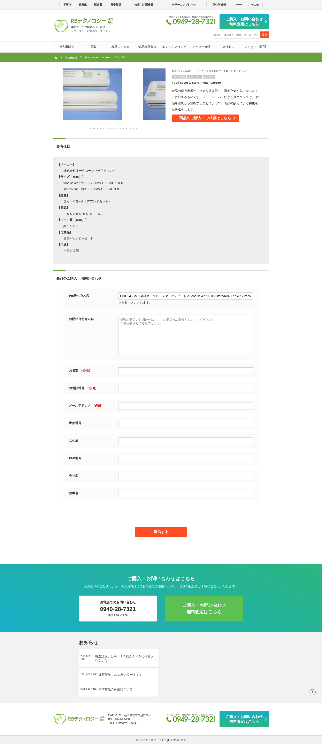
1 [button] (91, 128)
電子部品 (115, 4)
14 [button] (134, 128)
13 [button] (130, 128)
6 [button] (107, 128)
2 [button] (94, 128)
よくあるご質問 (255, 46)
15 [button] (137, 128)
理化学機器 (219, 4)
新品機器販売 (147, 46)
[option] (114, 93)
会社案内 (228, 46)
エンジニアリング (174, 46)
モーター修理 (201, 46)
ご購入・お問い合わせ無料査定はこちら (245, 21)
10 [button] (121, 128)
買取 (93, 46)
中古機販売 (66, 46)
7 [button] (111, 128)
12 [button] (127, 128)
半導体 (67, 4)
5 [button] (104, 128)
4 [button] (101, 128)
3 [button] (98, 128)
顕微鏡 (83, 4)
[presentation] (161, 512)
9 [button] (117, 128)
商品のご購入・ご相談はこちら (213, 119)
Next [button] (65, 99)
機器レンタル (120, 46)
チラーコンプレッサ (184, 4)
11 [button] (124, 128)
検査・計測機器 (143, 4)
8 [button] (114, 128)
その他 (255, 4)
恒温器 (98, 4)
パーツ (240, 4)
